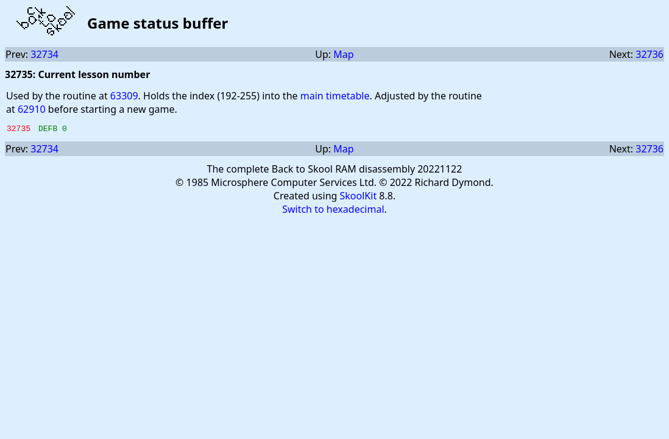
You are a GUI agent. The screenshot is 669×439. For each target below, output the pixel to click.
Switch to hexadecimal (333, 211)
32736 (649, 54)
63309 (124, 95)
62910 (32, 109)
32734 (44, 54)
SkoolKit (358, 197)
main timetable (335, 95)
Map (343, 54)
